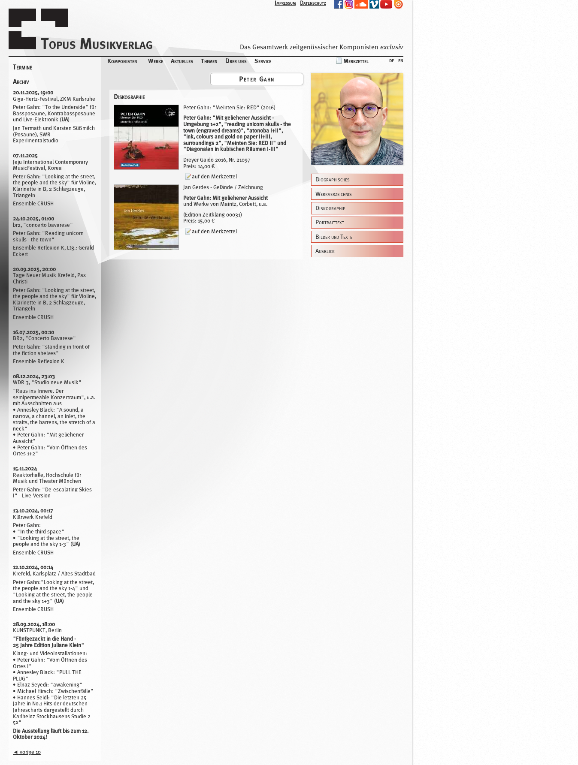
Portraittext (329, 222)
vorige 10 (27, 752)
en (400, 59)
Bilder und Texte (333, 237)
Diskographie (330, 208)
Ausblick (325, 251)
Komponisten (122, 60)
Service (262, 60)
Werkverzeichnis (333, 194)
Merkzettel (356, 60)
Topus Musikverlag (97, 43)
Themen (209, 60)
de (391, 59)
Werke (155, 60)
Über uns (236, 60)
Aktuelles (182, 60)
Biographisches (332, 179)
